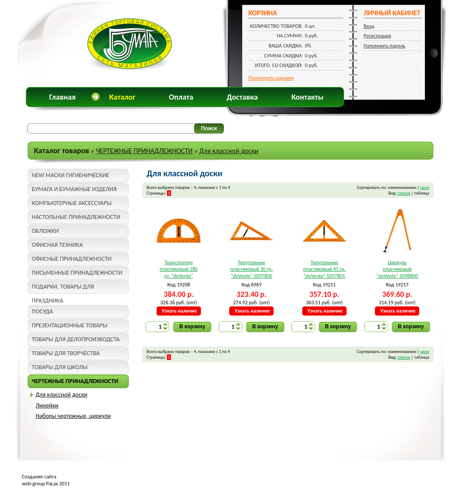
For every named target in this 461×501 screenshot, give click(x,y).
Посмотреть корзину (271, 78)
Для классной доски (228, 151)
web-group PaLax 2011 (46, 484)
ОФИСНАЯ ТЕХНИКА (57, 245)
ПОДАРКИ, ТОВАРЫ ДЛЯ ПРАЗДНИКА (63, 288)
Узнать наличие (179, 311)
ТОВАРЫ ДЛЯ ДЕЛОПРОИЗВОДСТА (76, 339)
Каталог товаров (61, 150)
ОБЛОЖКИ (45, 231)
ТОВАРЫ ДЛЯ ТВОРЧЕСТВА (66, 353)
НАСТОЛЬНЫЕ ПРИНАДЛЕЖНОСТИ (76, 217)
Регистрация (377, 36)
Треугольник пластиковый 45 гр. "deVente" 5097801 (324, 269)
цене (424, 187)
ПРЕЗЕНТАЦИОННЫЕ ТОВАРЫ (69, 325)
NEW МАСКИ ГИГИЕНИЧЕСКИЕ (70, 175)
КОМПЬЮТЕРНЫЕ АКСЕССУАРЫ (71, 203)
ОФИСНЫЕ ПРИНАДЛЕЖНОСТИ (71, 258)
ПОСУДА (42, 311)
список (404, 193)
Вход (369, 26)
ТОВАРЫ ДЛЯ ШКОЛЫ (59, 367)
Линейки (47, 405)
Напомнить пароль (384, 46)
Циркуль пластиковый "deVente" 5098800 (397, 269)
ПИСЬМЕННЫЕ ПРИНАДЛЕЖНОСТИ (77, 272)
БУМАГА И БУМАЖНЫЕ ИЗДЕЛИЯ (74, 189)
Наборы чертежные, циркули (73, 416)
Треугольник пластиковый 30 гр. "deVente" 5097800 (251, 269)
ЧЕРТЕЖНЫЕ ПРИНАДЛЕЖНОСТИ (144, 151)
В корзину (192, 326)
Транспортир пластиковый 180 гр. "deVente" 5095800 (178, 269)
